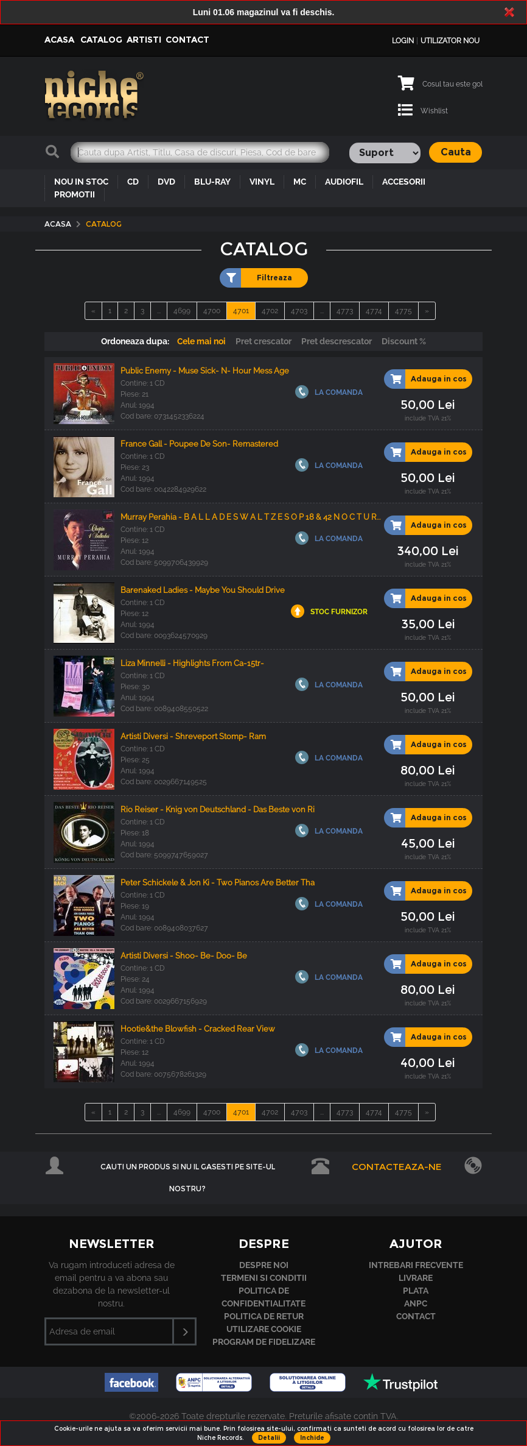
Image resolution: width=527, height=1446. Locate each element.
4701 (241, 311)
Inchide (312, 1438)
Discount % (404, 341)
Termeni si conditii (264, 1278)
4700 (211, 311)
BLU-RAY (212, 181)
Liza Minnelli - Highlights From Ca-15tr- (192, 663)
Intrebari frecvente (416, 1265)
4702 (270, 311)
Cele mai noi (201, 341)
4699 (181, 311)
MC (299, 181)
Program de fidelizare (263, 1342)
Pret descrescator (336, 341)
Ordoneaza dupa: (135, 341)
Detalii (269, 1438)
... (159, 311)
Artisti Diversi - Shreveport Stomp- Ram (193, 736)
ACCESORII (403, 181)
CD (133, 181)
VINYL (262, 181)
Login (403, 41)
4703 (299, 311)
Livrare (416, 1278)
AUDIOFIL (344, 181)
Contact (187, 39)
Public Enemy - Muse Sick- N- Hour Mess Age (204, 370)
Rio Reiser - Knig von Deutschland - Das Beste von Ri (217, 809)
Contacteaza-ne (397, 1166)
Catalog (101, 39)
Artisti (144, 39)
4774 (374, 311)
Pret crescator (263, 341)
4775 (403, 311)
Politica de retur (264, 1316)
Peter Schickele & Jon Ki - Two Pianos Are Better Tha (217, 882)
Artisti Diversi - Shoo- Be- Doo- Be (183, 955)
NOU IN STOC (81, 181)
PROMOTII (74, 194)
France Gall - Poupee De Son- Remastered (199, 443)
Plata (415, 1290)
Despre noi (263, 1265)
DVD (166, 181)
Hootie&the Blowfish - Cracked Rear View (197, 1028)
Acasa (59, 39)
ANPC (415, 1303)
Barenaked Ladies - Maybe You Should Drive (202, 590)
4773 (345, 311)
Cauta (456, 152)
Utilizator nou (450, 41)
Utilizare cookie (263, 1329)
